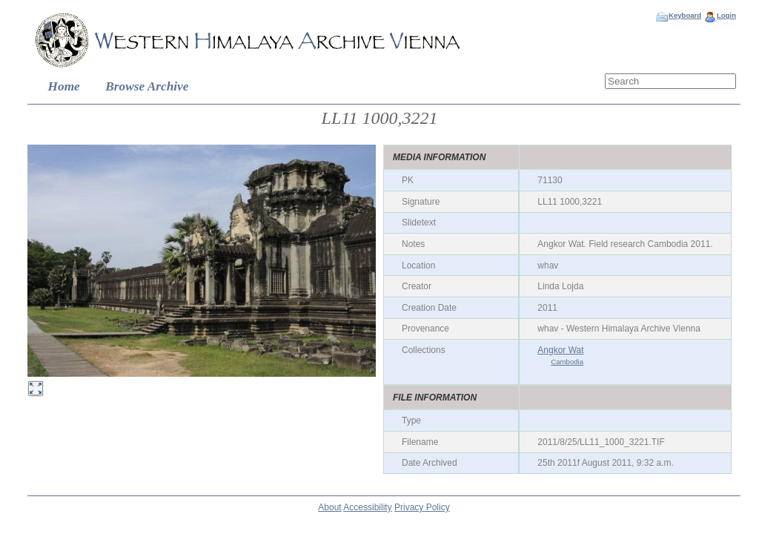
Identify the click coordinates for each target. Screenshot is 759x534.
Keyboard (685, 15)
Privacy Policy (422, 507)
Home (64, 86)
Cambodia (567, 361)
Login (726, 15)
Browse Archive (146, 86)
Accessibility (367, 507)
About (329, 507)
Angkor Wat (560, 350)
